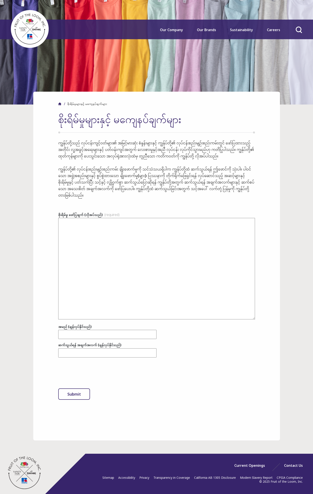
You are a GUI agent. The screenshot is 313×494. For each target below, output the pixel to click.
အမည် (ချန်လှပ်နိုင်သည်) (75, 326)
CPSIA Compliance (290, 477)
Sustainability (241, 29)
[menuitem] (171, 33)
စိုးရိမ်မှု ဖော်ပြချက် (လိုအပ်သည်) (89, 214)
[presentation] (91, 372)
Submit (74, 394)
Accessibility (126, 477)
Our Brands (206, 29)
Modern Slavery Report (256, 477)
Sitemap (108, 477)
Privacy (144, 477)
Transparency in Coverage (171, 477)
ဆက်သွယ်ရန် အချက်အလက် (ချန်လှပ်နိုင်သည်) (89, 344)
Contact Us (293, 465)
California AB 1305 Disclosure (215, 477)
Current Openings (249, 465)
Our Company (171, 29)
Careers (273, 29)
